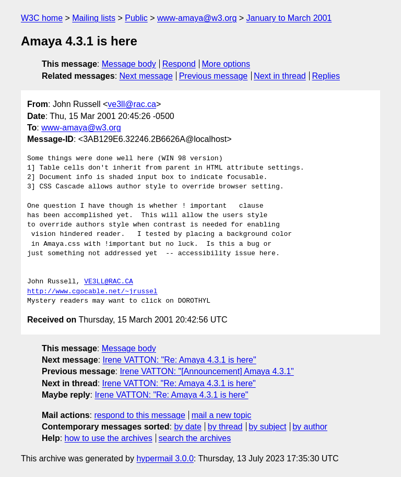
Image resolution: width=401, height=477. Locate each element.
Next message (146, 75)
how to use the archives (108, 438)
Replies (326, 75)
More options (226, 63)
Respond (179, 63)
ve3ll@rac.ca (132, 104)
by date (187, 426)
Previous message (213, 75)
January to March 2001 (289, 18)
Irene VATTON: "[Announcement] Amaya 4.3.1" (206, 371)
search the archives (195, 438)
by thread (225, 426)
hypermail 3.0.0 (164, 458)
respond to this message (139, 415)
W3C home (42, 18)
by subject (267, 426)
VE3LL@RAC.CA (108, 282)
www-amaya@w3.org (197, 18)
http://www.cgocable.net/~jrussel (92, 291)
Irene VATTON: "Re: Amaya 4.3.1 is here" (179, 359)
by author (309, 426)
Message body (129, 63)
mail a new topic (222, 415)
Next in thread (280, 75)
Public (136, 18)
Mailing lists (93, 18)
